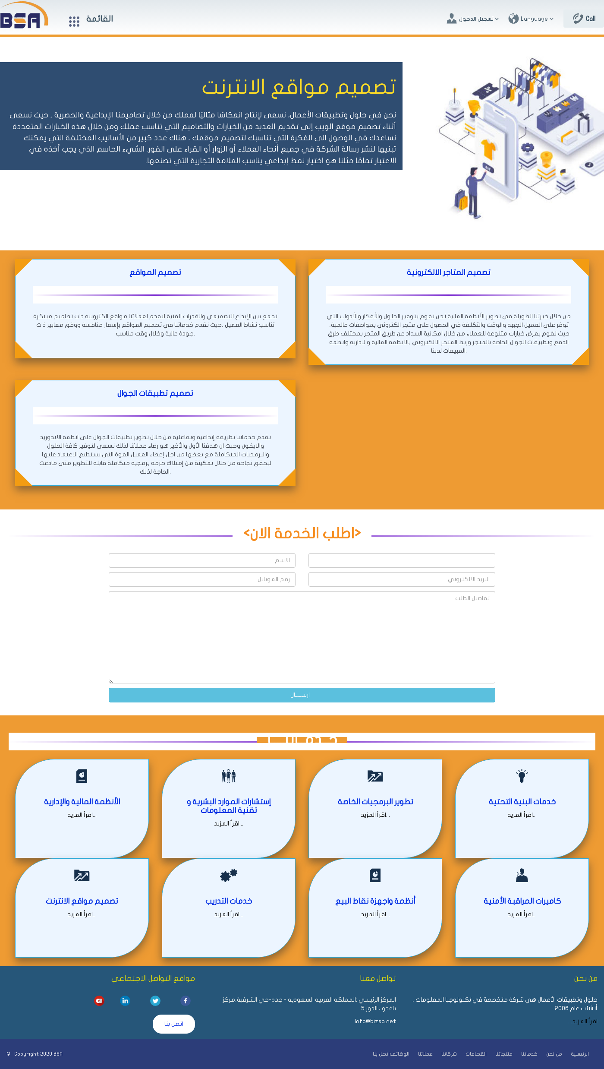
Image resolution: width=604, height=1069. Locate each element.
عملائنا (425, 1053)
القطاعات (476, 1053)
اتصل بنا (173, 1024)
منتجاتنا (504, 1053)
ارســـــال (300, 695)
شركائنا (449, 1053)
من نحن (554, 1053)
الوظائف (399, 1053)
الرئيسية (580, 1053)
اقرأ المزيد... (82, 815)
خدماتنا (529, 1053)
